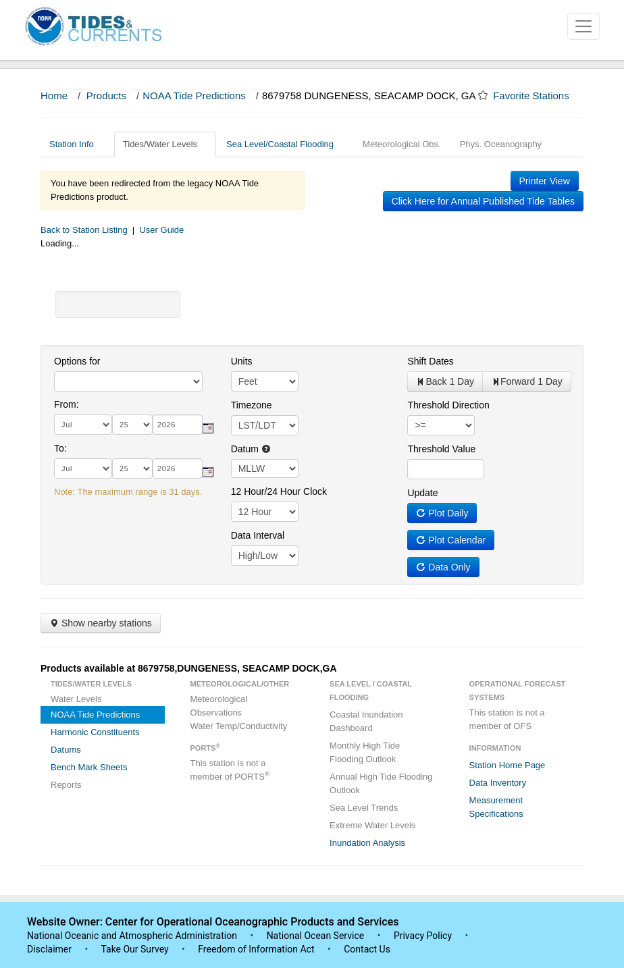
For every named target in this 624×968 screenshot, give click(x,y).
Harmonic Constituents (95, 732)
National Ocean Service (316, 935)
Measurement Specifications (496, 807)
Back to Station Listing (84, 230)
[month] (83, 424)
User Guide (161, 230)
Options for (77, 361)
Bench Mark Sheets (89, 767)
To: (60, 448)
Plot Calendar (451, 540)
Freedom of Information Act (256, 949)
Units (242, 361)
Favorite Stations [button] (537, 95)
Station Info (76, 144)
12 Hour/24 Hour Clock (279, 491)
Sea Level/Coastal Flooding (285, 144)
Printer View (544, 181)
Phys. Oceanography (501, 144)
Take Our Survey (136, 949)
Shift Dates (430, 361)
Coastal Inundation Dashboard (366, 721)
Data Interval (257, 535)
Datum (251, 448)
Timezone (251, 405)
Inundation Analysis (367, 843)
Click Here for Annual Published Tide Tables (483, 201)
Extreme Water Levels (372, 825)
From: (66, 404)
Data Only (443, 567)
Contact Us (367, 949)
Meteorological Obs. (402, 144)
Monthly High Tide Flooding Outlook (365, 752)
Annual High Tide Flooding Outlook (381, 783)
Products (106, 95)
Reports (66, 785)
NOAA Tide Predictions (194, 95)
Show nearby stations (100, 623)
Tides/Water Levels (165, 144)
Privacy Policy (423, 935)
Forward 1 (527, 381)
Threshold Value (441, 448)
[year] (178, 424)
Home (54, 95)
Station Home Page (507, 765)
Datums (66, 750)
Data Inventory (498, 783)
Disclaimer (49, 949)
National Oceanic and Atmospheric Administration (132, 935)
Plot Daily (442, 513)
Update (422, 492)
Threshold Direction (448, 405)
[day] (132, 424)
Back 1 (445, 381)
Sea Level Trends (364, 808)
